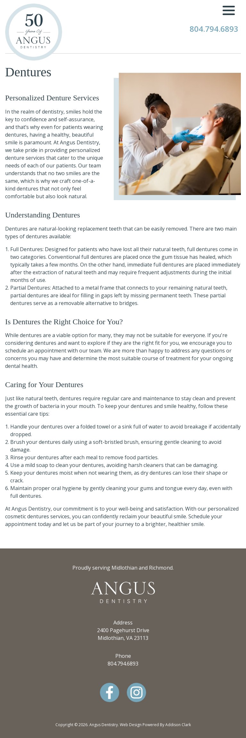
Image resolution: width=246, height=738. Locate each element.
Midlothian (124, 567)
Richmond (161, 567)
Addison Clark (178, 724)
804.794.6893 (214, 28)
